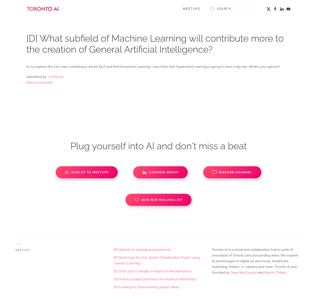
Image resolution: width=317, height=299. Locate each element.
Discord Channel (232, 172)
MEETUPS (191, 9)
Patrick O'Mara (275, 273)
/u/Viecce (55, 77)
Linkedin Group (160, 172)
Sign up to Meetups (87, 172)
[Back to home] (42, 9)
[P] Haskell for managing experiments (142, 250)
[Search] (233, 8)
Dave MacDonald (243, 273)
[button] (18, 244)
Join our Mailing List (159, 200)
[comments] (43, 83)
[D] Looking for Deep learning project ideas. (147, 287)
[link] (29, 83)
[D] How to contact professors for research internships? (155, 279)
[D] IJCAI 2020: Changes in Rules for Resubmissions (153, 271)
